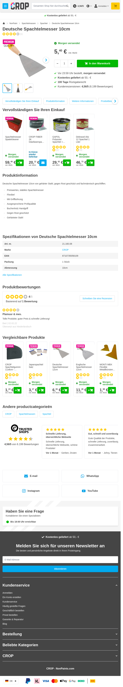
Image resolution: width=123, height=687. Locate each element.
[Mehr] (71, 63)
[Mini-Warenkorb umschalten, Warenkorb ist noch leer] (115, 6)
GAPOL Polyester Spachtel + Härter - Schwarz (57, 142)
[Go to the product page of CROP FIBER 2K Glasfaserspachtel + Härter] (43, 162)
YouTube (90, 491)
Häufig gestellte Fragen (14, 606)
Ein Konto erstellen (12, 597)
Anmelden (7, 593)
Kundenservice (10, 601)
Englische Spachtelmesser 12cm (84, 367)
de (11, 681)
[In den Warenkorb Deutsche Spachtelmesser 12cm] (65, 390)
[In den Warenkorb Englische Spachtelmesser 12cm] (90, 390)
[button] (60, 585)
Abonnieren (60, 569)
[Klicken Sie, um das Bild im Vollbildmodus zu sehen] (27, 60)
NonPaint (13, 23)
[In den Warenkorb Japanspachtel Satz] (41, 390)
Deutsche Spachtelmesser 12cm (60, 367)
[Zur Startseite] (4, 23)
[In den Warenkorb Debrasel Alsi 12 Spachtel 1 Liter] (90, 162)
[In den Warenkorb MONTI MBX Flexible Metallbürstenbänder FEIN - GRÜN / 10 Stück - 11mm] (112, 390)
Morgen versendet (67, 43)
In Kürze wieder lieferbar (33, 154)
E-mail (30, 476)
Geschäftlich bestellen (13, 610)
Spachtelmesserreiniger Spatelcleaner (16, 138)
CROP (65, 250)
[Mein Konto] (101, 6)
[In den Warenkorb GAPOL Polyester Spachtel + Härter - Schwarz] (67, 162)
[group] (13, 34)
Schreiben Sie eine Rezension (97, 298)
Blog (5, 624)
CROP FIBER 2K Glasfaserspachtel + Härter (38, 141)
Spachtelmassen (29, 23)
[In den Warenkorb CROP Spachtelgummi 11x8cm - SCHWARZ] (17, 390)
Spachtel (44, 23)
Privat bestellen (10, 615)
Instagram (31, 491)
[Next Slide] (114, 101)
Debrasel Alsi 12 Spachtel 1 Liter (83, 139)
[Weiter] (46, 60)
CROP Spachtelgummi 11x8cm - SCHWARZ (13, 368)
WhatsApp (90, 476)
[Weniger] (57, 63)
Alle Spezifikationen (12, 275)
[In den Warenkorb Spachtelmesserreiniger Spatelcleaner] (20, 162)
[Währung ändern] (89, 6)
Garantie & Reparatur (13, 619)
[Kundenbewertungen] (60, 320)
